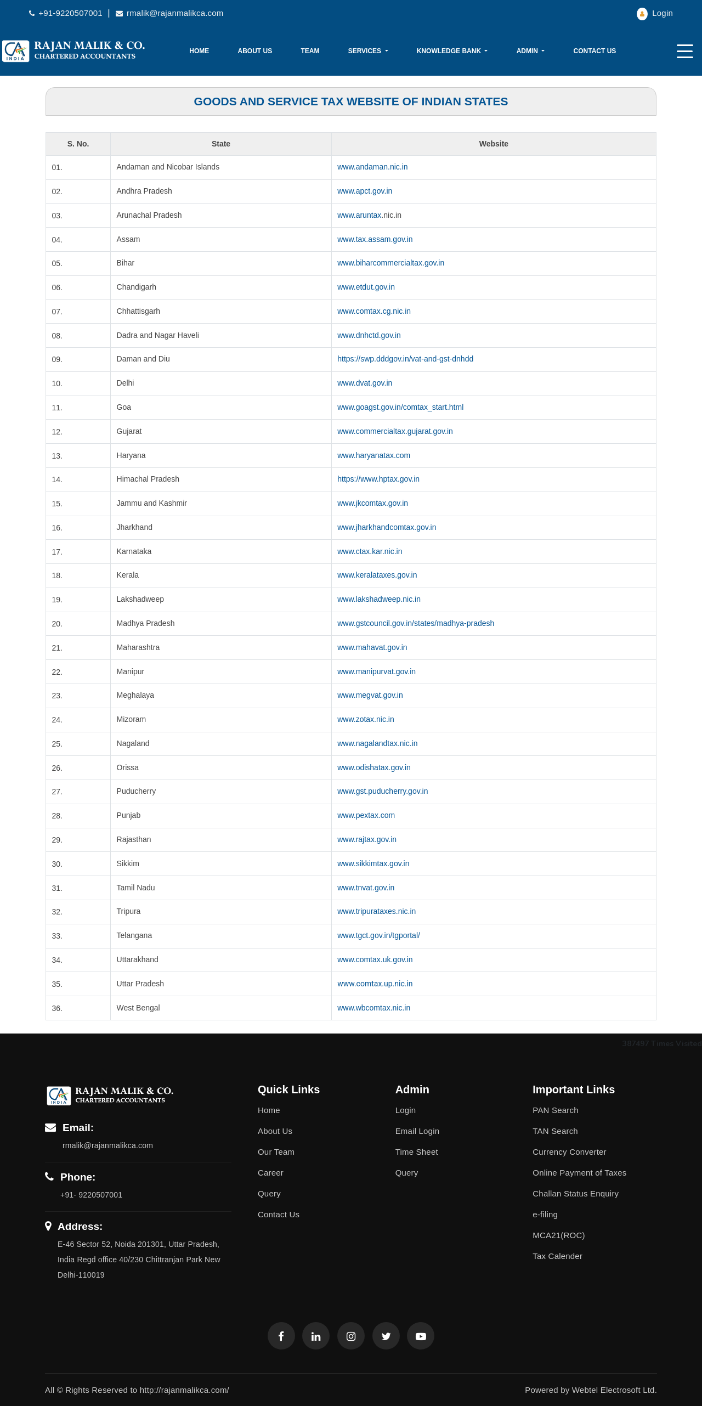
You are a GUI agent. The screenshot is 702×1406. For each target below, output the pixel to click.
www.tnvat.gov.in (365, 887)
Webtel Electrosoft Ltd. (614, 1389)
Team (310, 51)
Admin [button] (528, 51)
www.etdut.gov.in (366, 287)
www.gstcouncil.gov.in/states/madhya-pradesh (415, 623)
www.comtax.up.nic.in (374, 983)
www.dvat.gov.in (364, 383)
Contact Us (595, 51)
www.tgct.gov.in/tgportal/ (378, 935)
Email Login (417, 1131)
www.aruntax (359, 215)
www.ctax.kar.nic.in (369, 551)
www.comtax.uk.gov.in (374, 959)
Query (269, 1193)
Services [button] (365, 51)
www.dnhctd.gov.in (369, 335)
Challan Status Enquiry (576, 1193)
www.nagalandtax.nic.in (377, 743)
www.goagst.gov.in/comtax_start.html (400, 407)
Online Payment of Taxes (579, 1172)
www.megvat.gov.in (370, 695)
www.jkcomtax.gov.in (372, 503)
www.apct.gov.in (364, 191)
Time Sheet (416, 1151)
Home (199, 51)
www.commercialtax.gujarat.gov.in (395, 431)
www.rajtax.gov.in (367, 839)
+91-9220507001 (67, 13)
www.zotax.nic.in (365, 719)
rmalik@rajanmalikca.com (170, 13)
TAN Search (555, 1131)
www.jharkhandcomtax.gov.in (386, 527)
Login (655, 13)
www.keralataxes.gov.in (377, 575)
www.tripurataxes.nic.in (376, 911)
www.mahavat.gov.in (372, 647)
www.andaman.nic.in (372, 166)
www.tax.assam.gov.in (374, 239)
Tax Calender (557, 1256)
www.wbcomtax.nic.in (373, 1007)
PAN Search (555, 1110)
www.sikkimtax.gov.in (373, 863)
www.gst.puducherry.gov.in (382, 791)
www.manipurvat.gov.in (376, 671)
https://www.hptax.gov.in (378, 479)
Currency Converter (569, 1151)
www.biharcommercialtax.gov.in (390, 262)
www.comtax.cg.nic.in (374, 311)
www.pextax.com (366, 815)
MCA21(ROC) (559, 1235)
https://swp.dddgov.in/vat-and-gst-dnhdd (405, 358)
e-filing (545, 1214)
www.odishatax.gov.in (374, 767)
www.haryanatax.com (373, 455)
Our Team (276, 1151)
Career (271, 1172)
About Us (255, 51)
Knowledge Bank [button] (450, 51)
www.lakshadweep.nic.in (379, 599)
